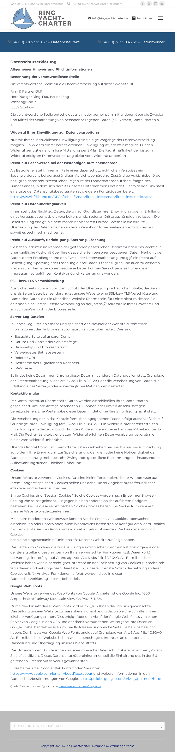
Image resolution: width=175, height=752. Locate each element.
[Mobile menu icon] (160, 18)
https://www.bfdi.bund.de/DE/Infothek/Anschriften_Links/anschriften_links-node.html (81, 197)
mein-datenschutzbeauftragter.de (80, 686)
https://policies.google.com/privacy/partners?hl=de (120, 679)
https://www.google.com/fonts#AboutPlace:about (51, 674)
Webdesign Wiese (122, 745)
